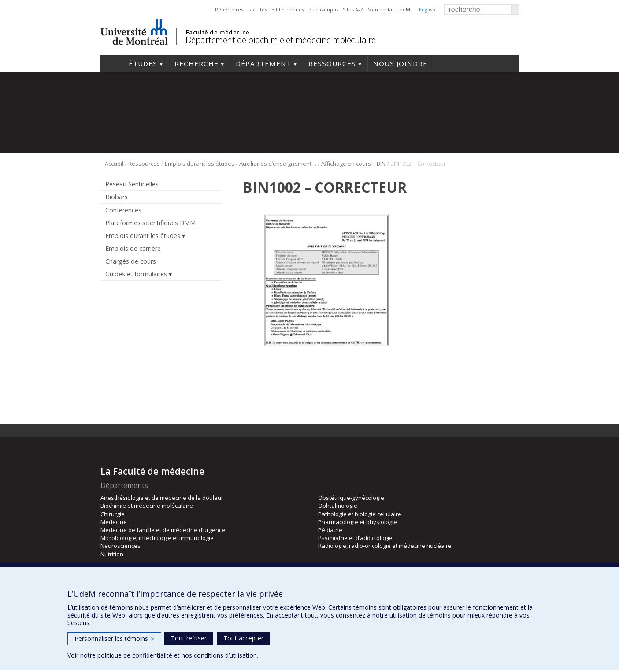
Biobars (116, 197)
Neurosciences (120, 546)
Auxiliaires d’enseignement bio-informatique (277, 164)
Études (143, 63)
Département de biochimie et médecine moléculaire (280, 40)
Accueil (112, 63)
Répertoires (229, 9)
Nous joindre (400, 63)
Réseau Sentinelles (132, 184)
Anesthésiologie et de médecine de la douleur (161, 498)
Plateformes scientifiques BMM (150, 223)
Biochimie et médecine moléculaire (146, 506)
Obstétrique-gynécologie (351, 498)
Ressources (332, 63)
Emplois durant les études (199, 164)
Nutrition (111, 554)
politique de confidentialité (134, 655)
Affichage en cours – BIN (353, 164)
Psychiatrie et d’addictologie (355, 538)
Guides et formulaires (136, 274)
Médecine (113, 522)
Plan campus (323, 9)
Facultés (257, 9)
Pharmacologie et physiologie (357, 522)
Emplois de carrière (133, 248)
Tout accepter (243, 638)
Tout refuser (189, 638)
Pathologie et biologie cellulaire (359, 514)
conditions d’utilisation (225, 655)
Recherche (196, 63)
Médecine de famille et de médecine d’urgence (162, 530)
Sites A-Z (353, 9)
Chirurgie (112, 514)
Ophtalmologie (337, 506)
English (427, 9)
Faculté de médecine (218, 32)
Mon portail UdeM (388, 9)
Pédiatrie (330, 530)
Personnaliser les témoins (114, 638)
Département (263, 63)
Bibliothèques (287, 9)
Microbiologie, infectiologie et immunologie (157, 538)
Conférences (123, 210)
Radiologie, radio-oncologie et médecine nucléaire (385, 546)
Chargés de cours (130, 261)
